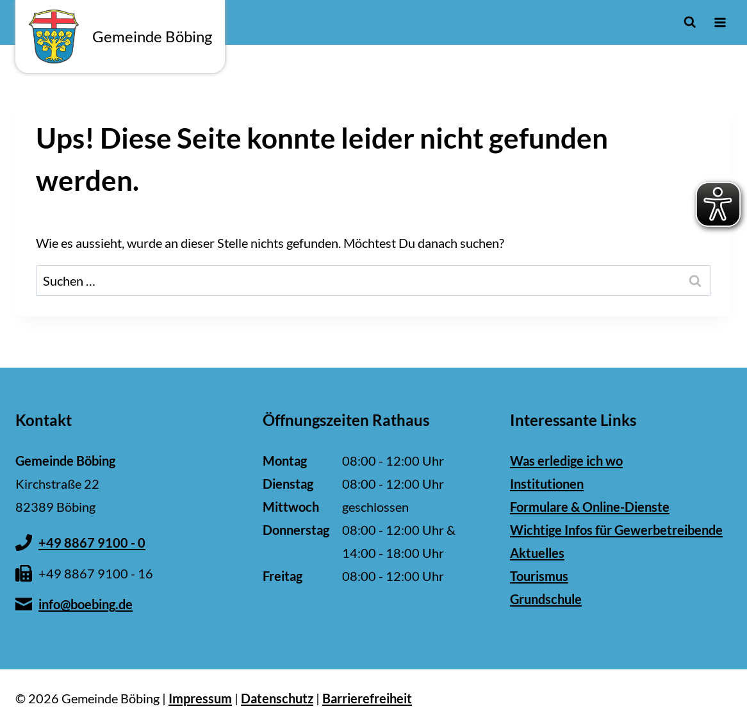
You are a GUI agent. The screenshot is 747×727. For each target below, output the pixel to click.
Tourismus (539, 576)
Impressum (200, 698)
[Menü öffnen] (720, 22)
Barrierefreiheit (367, 698)
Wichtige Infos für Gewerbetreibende (616, 529)
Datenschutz (277, 698)
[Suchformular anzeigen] (690, 22)
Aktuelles (537, 552)
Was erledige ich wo (566, 460)
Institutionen (547, 483)
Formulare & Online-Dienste (589, 506)
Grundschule (546, 599)
